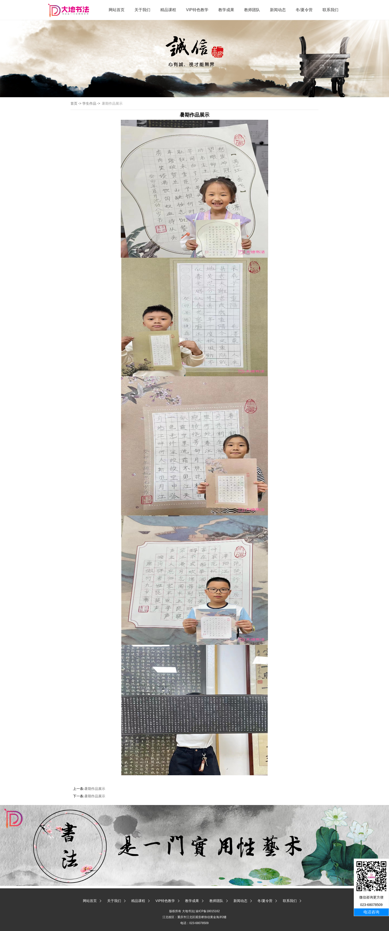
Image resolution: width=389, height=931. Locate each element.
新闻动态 (278, 10)
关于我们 (142, 10)
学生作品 (89, 103)
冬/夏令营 (304, 10)
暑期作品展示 (94, 789)
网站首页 (117, 10)
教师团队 (252, 10)
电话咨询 (371, 912)
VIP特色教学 (197, 10)
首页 (73, 103)
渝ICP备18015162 (207, 911)
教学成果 (226, 10)
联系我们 (330, 10)
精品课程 (168, 10)
